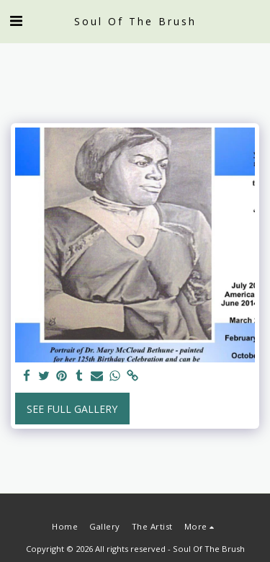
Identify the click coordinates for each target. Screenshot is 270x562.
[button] (16, 20)
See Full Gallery (72, 409)
